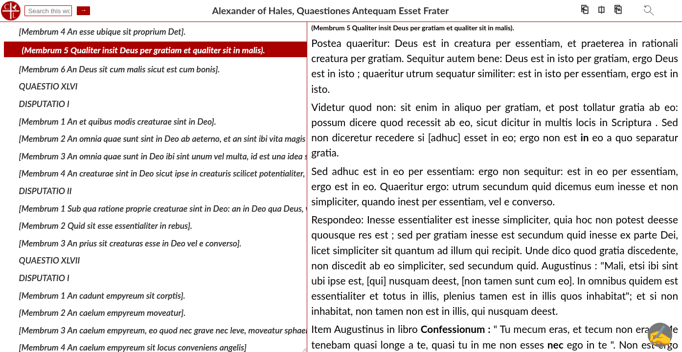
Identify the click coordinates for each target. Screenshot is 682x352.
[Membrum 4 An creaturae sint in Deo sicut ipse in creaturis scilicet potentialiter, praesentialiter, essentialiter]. (214, 173)
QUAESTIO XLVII (49, 260)
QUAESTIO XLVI (48, 86)
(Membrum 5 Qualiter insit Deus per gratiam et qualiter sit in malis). (143, 50)
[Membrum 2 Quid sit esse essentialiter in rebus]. (105, 225)
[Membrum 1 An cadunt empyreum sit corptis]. (102, 295)
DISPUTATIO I (44, 104)
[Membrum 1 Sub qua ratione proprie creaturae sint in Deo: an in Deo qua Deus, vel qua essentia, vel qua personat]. (224, 208)
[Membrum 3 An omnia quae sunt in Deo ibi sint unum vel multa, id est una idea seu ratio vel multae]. (199, 156)
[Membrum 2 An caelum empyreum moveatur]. (102, 313)
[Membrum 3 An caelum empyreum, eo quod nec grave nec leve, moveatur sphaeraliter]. (175, 330)
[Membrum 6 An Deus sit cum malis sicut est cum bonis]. (119, 69)
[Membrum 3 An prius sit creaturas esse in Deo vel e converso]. (130, 243)
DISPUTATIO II (45, 191)
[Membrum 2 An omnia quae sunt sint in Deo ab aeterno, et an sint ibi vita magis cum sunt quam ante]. (202, 138)
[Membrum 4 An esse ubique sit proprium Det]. (102, 31)
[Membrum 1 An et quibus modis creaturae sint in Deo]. (117, 121)
